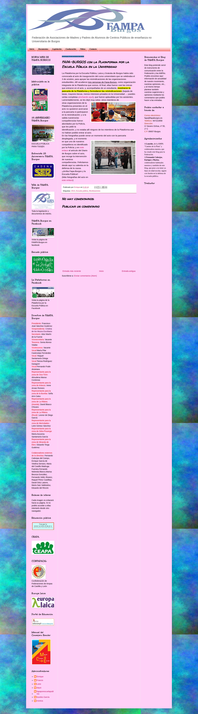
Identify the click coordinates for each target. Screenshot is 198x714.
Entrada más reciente (72, 271)
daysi (39, 688)
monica (40, 701)
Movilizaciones (94, 191)
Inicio (31, 49)
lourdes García (43, 697)
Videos (82, 49)
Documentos (43, 49)
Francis (40, 680)
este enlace (67, 180)
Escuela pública (82, 191)
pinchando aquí (85, 97)
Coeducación (71, 49)
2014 (73, 191)
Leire (39, 684)
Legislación (57, 49)
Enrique (40, 676)
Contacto (93, 49)
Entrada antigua (128, 271)
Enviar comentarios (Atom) (85, 276)
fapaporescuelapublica (45, 692)
